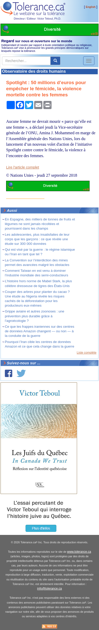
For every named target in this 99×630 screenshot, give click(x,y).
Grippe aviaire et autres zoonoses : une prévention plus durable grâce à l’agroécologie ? (34, 315)
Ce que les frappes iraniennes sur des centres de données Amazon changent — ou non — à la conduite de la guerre (39, 331)
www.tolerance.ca (79, 551)
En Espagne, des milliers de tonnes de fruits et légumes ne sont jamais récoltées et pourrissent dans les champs (40, 223)
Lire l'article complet (22, 167)
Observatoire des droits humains (34, 71)
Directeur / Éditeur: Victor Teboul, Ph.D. (37, 18)
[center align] (55, 60)
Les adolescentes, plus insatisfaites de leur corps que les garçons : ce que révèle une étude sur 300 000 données (37, 239)
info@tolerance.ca (49, 588)
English (90, 6)
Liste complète (86, 352)
